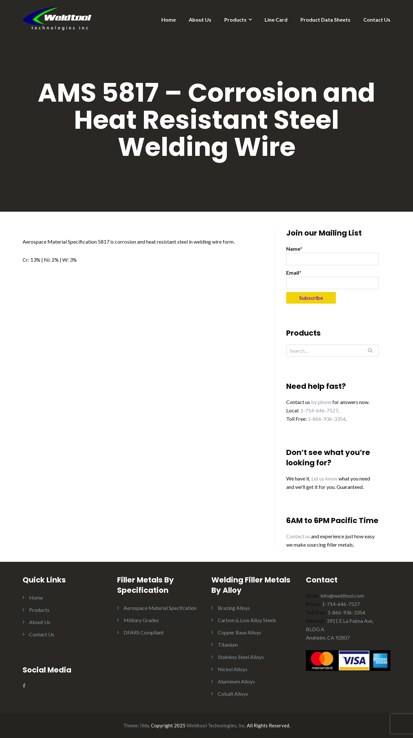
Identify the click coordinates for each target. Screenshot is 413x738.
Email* (332, 279)
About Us (200, 19)
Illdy (144, 725)
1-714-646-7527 (319, 410)
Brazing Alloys (234, 608)
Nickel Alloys (232, 669)
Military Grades (141, 620)
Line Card (276, 19)
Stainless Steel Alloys (241, 657)
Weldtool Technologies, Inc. (216, 725)
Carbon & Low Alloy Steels (247, 620)
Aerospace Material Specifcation (160, 608)
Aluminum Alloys (236, 681)
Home (168, 19)
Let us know (324, 478)
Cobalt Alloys (233, 694)
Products (235, 19)
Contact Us (376, 19)
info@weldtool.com (342, 595)
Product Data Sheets (325, 19)
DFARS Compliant (144, 632)
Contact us (298, 536)
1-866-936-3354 (327, 419)
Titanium (228, 645)
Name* (332, 255)
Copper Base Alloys (239, 632)
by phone (321, 402)
